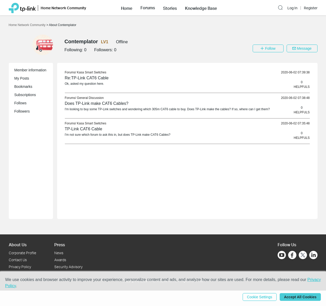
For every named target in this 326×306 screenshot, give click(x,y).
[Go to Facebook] (292, 255)
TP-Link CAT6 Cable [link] (83, 129)
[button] (126, 7)
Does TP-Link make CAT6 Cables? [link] (97, 103)
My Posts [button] (21, 78)
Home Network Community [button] (63, 8)
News (58, 253)
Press (59, 244)
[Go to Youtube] (282, 255)
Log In (292, 8)
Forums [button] (147, 8)
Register (311, 8)
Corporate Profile (22, 253)
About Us (18, 244)
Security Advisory (68, 267)
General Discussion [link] (90, 98)
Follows (20, 103)
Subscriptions (25, 95)
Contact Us (18, 260)
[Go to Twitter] (303, 255)
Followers (22, 111)
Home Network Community (28, 25)
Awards (60, 260)
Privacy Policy (20, 267)
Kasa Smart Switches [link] (91, 72)
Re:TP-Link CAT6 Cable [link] (87, 78)
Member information (30, 70)
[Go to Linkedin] (313, 255)
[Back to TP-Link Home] (22, 7)
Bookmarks (23, 86)
